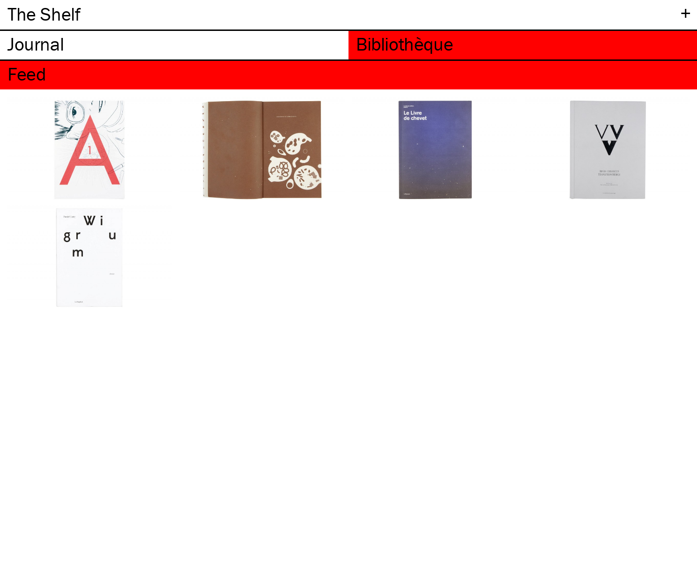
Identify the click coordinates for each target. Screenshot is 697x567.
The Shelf (43, 13)
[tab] (174, 45)
